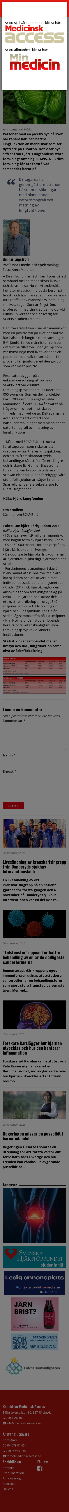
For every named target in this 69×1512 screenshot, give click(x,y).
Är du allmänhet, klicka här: (34, 59)
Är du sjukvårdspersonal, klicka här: (34, 31)
